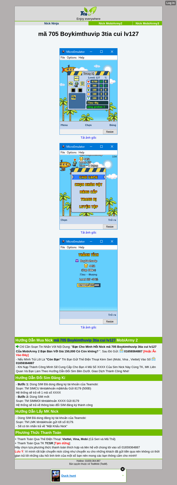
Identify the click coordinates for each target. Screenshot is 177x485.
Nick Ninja (51, 23)
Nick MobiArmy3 (147, 23)
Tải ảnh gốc (88, 137)
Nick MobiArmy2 (110, 23)
